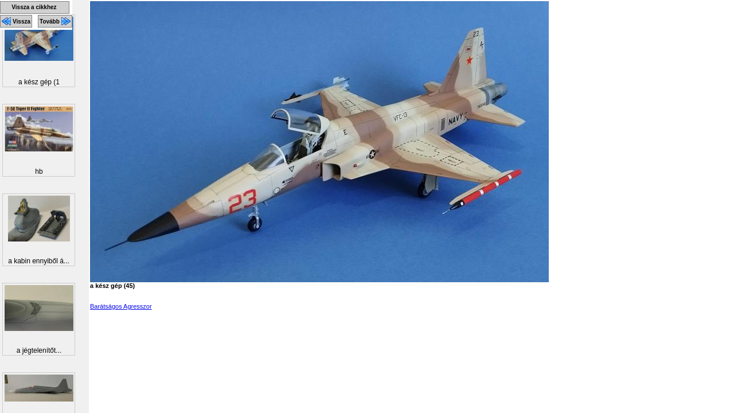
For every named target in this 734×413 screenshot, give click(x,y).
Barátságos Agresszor (121, 306)
